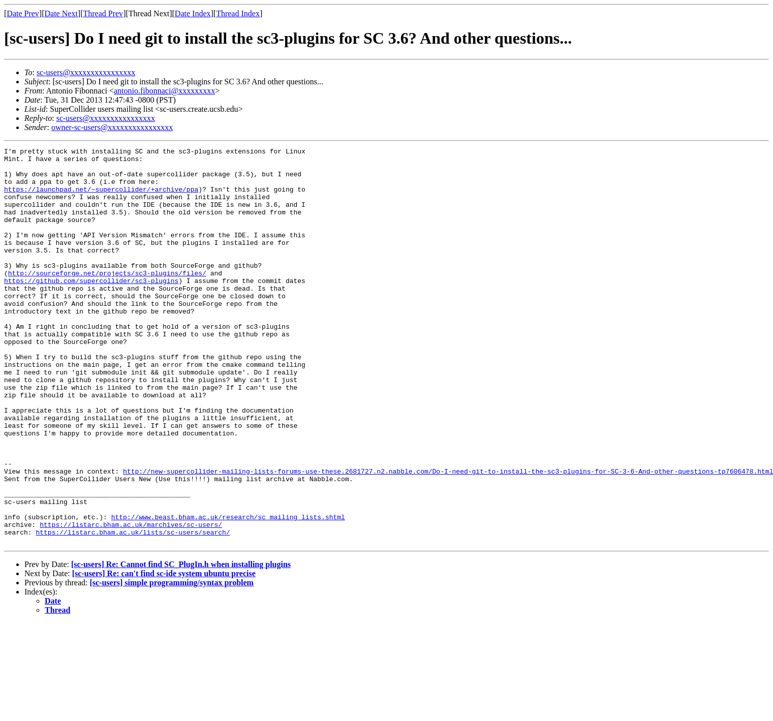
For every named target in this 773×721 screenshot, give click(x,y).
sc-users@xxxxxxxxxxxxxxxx (86, 72)
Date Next (61, 13)
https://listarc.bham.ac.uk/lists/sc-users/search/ (133, 609)
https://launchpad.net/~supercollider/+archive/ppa (101, 198)
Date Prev (23, 13)
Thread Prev (103, 13)
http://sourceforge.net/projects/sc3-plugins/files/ (107, 298)
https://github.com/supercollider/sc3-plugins (91, 307)
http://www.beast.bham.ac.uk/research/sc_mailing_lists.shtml (228, 591)
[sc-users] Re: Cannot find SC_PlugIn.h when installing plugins (181, 643)
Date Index (193, 13)
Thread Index (238, 13)
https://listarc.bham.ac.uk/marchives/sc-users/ (131, 600)
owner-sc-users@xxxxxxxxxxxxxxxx (112, 127)
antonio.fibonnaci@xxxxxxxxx (164, 90)
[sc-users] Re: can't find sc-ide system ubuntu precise (164, 652)
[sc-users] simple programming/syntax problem (171, 661)
